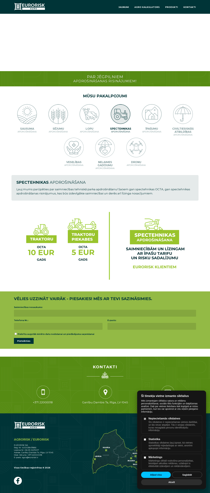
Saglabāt (187, 474)
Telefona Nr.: (21, 320)
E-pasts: (111, 320)
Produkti (171, 7)
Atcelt (171, 482)
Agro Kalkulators (147, 7)
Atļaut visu (156, 474)
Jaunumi (123, 7)
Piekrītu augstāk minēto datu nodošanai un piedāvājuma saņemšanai (54, 334)
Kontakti (189, 7)
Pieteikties (23, 341)
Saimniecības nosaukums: (28, 307)
